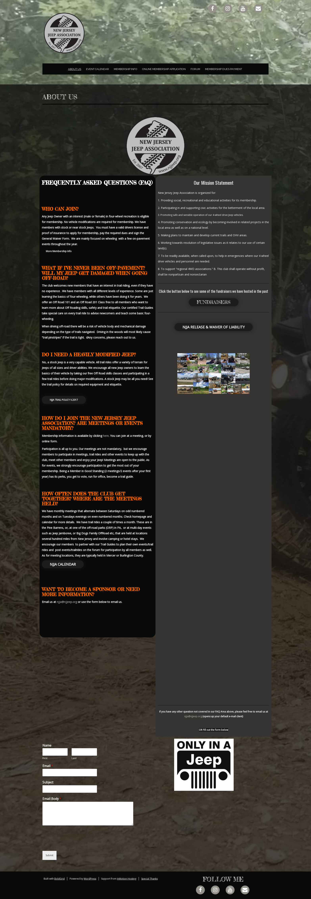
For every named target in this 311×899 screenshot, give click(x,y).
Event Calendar (97, 69)
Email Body (51, 799)
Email (47, 766)
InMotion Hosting (126, 878)
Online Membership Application (164, 69)
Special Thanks (149, 878)
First (44, 758)
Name (46, 745)
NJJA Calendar (63, 564)
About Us (74, 69)
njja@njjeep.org (67, 602)
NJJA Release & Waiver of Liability (213, 327)
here (106, 436)
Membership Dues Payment (223, 69)
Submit (49, 855)
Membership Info (125, 69)
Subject (47, 782)
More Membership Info (59, 251)
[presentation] (72, 844)
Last (74, 758)
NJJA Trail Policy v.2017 (64, 400)
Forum (195, 69)
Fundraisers (213, 302)
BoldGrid (59, 878)
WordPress (90, 878)
